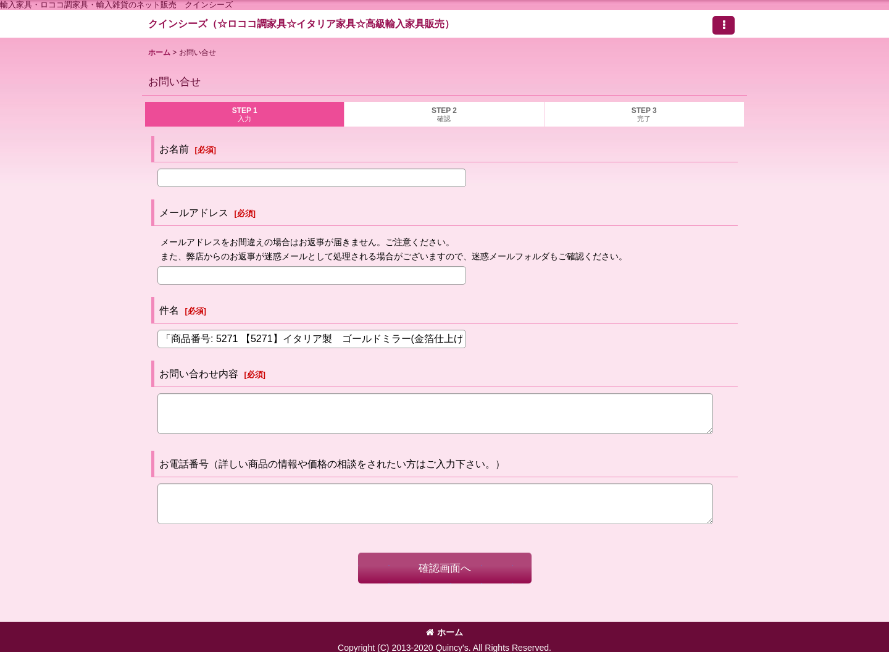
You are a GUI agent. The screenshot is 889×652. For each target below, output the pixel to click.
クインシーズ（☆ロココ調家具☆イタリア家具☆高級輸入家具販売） (301, 23)
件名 (169, 310)
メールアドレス (193, 212)
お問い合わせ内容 (198, 373)
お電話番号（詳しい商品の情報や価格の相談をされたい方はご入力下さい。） (332, 463)
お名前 (174, 148)
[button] (723, 25)
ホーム (444, 632)
